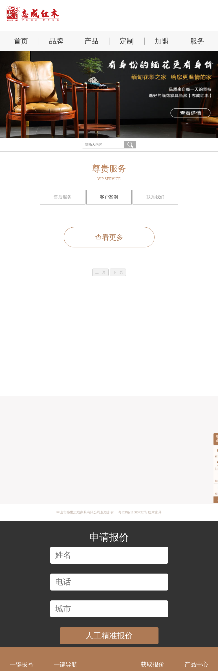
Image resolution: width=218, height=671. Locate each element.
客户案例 (109, 197)
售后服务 (63, 197)
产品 (91, 41)
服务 (197, 41)
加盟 (162, 41)
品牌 (56, 41)
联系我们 (156, 197)
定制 (127, 41)
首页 (21, 41)
